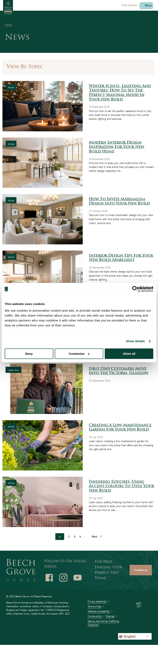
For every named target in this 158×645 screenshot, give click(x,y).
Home (8, 25)
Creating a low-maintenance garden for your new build (120, 427)
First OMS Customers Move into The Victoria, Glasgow (118, 371)
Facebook (49, 577)
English (127, 636)
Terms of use (94, 606)
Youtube (77, 577)
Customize (79, 353)
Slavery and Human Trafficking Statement (103, 623)
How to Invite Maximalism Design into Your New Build (119, 201)
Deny (29, 353)
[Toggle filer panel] (78, 67)
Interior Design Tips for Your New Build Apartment (121, 258)
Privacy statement (97, 601)
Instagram (63, 577)
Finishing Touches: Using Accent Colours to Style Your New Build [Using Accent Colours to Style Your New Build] (121, 486)
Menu (148, 5)
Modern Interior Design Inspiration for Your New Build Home (116, 147)
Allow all (129, 353)
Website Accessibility (99, 611)
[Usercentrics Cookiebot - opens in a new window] (135, 289)
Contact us (140, 570)
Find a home (129, 5)
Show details (135, 341)
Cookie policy (95, 616)
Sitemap (110, 616)
